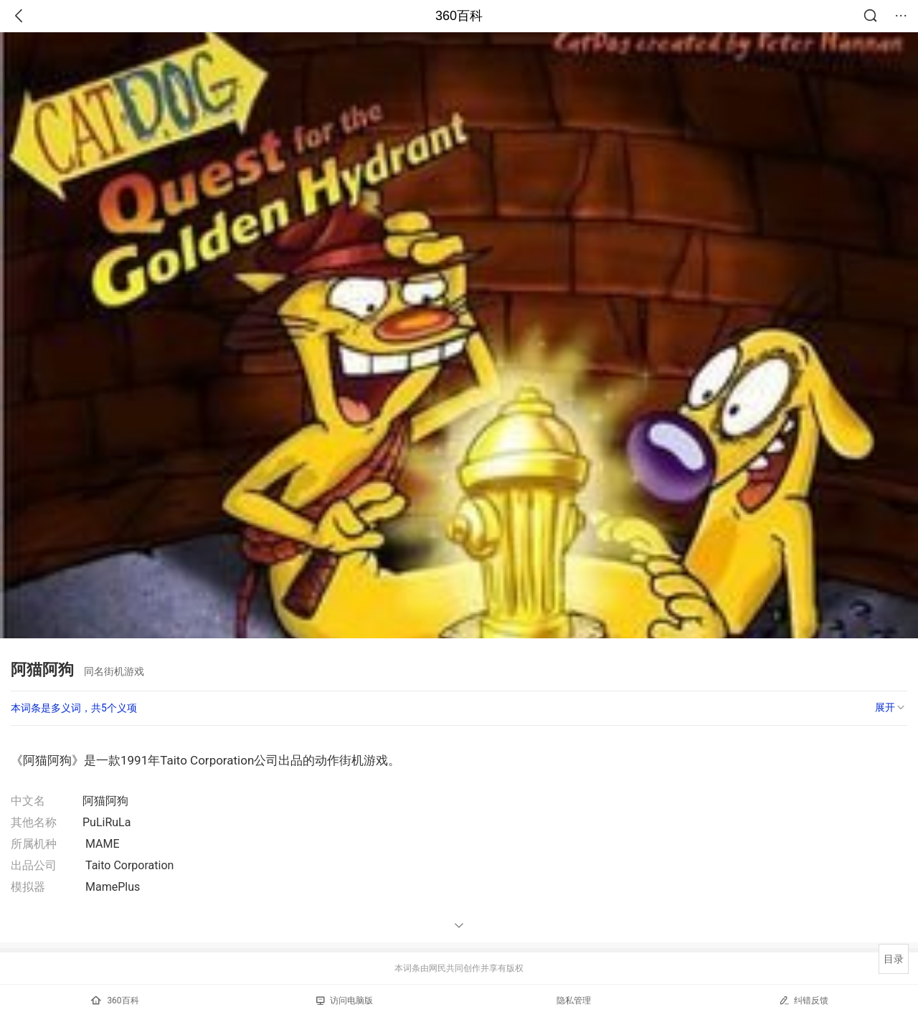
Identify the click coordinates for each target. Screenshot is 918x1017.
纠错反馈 (803, 1000)
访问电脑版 (344, 1000)
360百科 (459, 16)
